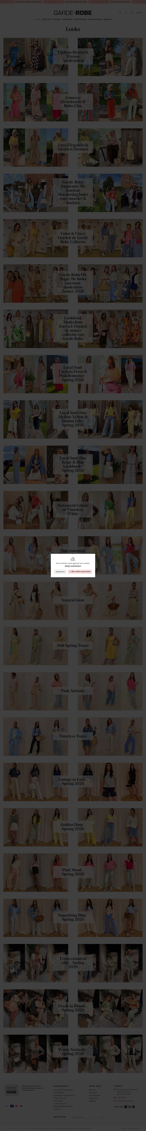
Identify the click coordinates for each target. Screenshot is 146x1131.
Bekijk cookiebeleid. (73, 566)
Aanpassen (60, 572)
